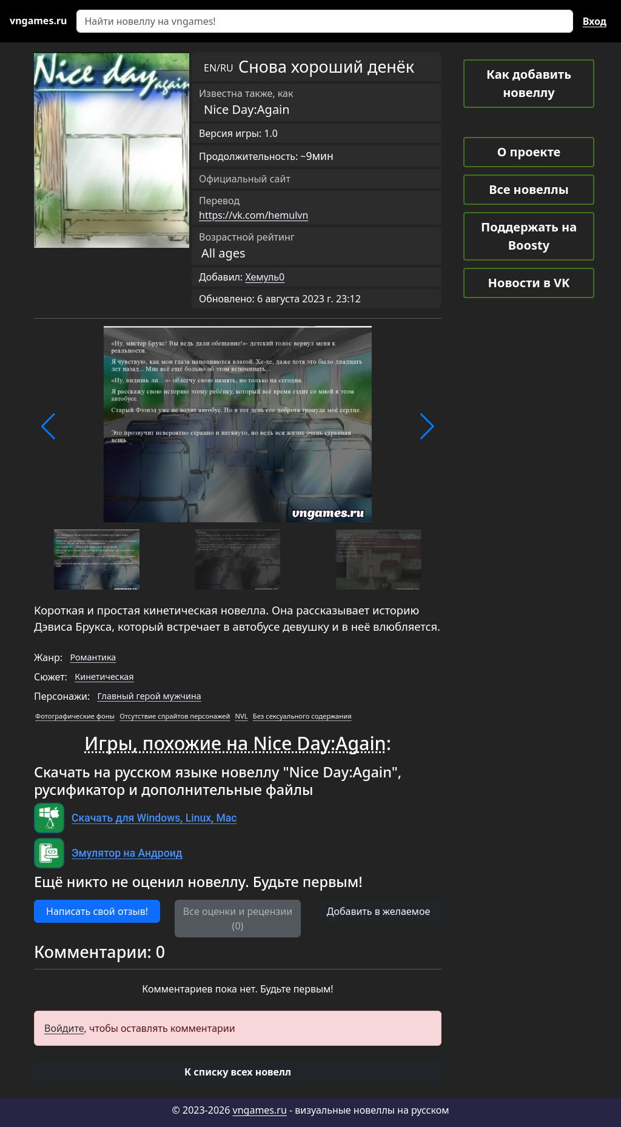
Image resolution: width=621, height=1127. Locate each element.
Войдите (64, 1028)
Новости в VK (529, 282)
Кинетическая (104, 676)
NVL (241, 715)
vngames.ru (260, 1110)
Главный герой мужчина (149, 696)
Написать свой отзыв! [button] (97, 911)
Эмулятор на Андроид (127, 853)
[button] (48, 426)
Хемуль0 (264, 277)
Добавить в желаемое (378, 911)
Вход (594, 21)
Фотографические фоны (75, 715)
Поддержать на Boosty (529, 236)
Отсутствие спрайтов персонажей (174, 715)
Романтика (93, 657)
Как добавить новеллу (528, 83)
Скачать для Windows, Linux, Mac (154, 818)
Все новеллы (529, 189)
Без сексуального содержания (302, 715)
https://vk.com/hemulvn (253, 215)
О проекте (528, 152)
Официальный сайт (244, 178)
